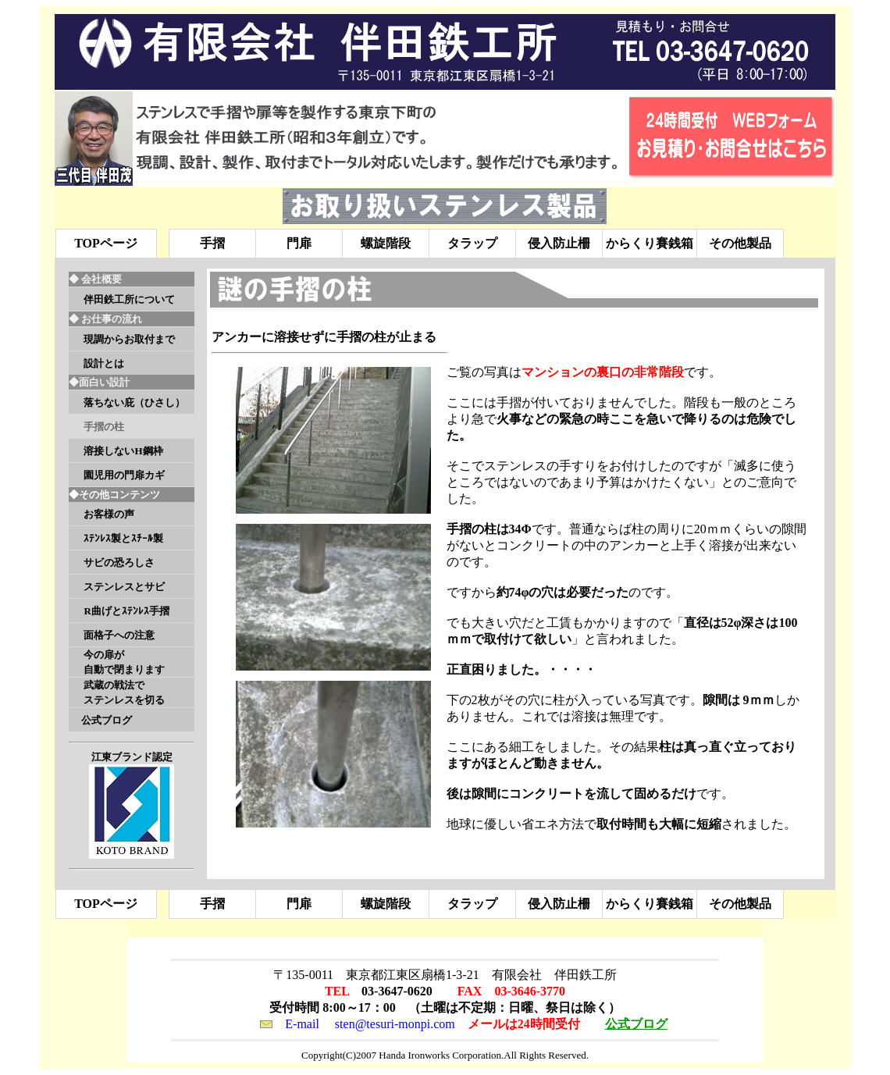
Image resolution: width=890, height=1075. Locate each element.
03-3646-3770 (529, 991)
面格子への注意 (119, 635)
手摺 (212, 243)
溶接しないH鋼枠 (123, 451)
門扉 (299, 243)
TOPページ (105, 243)
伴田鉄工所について (129, 299)
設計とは (104, 363)
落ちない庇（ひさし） (134, 402)
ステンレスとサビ (124, 587)
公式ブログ (106, 720)
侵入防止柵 (559, 243)
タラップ (472, 243)
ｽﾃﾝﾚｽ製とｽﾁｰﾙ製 (123, 538)
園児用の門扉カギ (124, 475)
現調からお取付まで (129, 339)
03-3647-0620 (397, 991)
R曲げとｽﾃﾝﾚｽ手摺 (126, 611)
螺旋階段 (386, 243)
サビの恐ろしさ (119, 562)
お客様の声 (109, 514)
